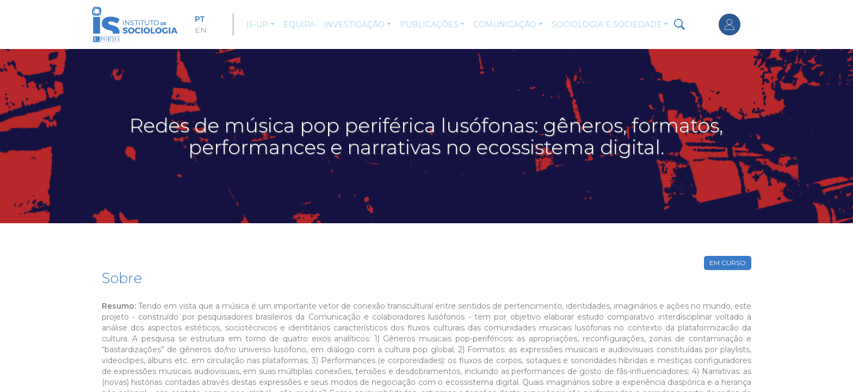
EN (201, 30)
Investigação (354, 24)
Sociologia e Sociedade (607, 24)
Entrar (729, 24)
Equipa (299, 24)
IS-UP (257, 24)
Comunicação (504, 24)
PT (200, 19)
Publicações (429, 24)
